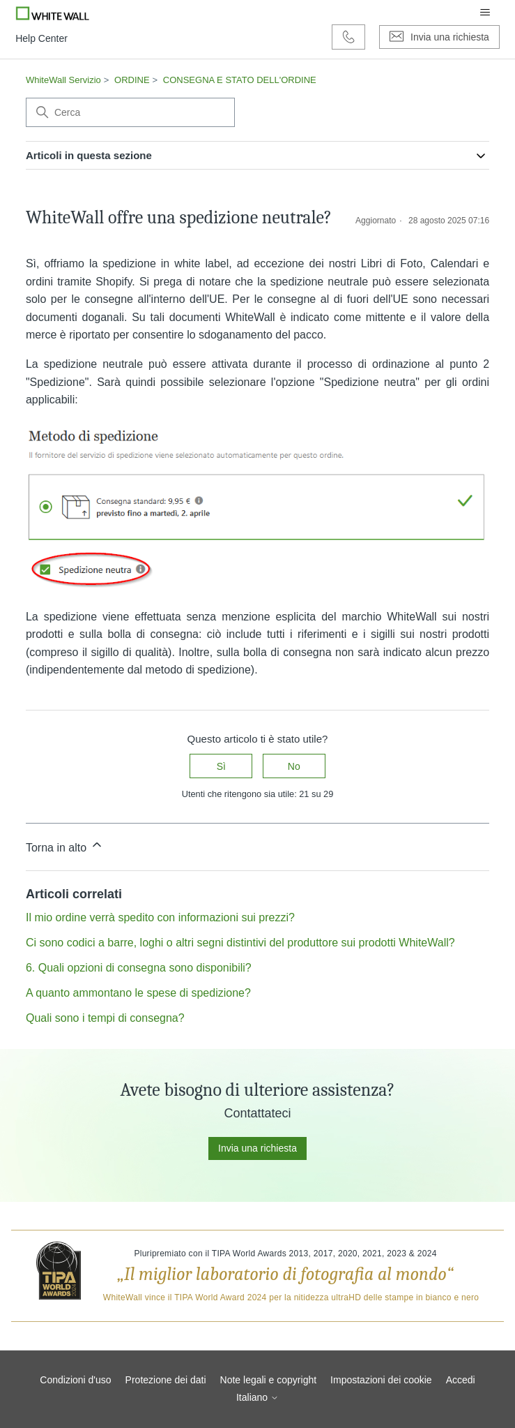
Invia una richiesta (257, 1148)
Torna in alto (65, 846)
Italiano (257, 1397)
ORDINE (132, 80)
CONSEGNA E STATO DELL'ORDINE (239, 80)
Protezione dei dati (165, 1379)
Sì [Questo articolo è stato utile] (221, 766)
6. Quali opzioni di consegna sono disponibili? (139, 968)
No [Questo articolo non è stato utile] (294, 766)
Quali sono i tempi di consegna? (105, 1018)
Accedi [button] (460, 1379)
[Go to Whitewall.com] (52, 12)
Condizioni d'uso (75, 1379)
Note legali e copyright (268, 1379)
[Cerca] (130, 112)
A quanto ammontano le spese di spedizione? (138, 993)
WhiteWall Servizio (63, 80)
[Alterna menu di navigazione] (485, 12)
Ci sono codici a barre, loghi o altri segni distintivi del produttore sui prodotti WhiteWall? (240, 943)
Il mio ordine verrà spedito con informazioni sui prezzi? (160, 917)
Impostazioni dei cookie (381, 1379)
